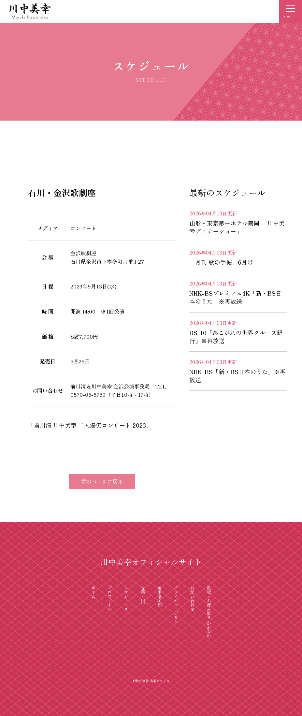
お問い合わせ (193, 598)
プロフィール (110, 598)
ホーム (93, 592)
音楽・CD (143, 595)
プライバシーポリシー (176, 607)
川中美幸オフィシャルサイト (151, 561)
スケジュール (126, 598)
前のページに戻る (102, 481)
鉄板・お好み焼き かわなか (209, 612)
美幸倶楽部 (159, 596)
